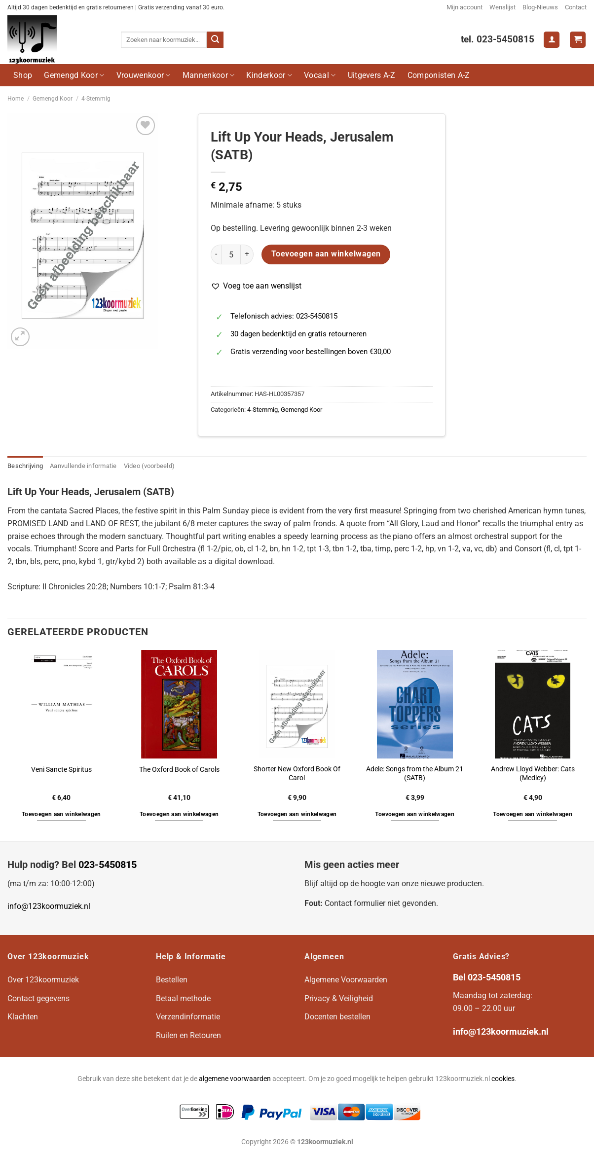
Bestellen (171, 979)
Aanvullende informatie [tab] (83, 465)
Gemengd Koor (74, 75)
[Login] (551, 40)
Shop (22, 75)
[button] (256, 286)
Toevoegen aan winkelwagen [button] (61, 814)
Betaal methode (183, 998)
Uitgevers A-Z (372, 75)
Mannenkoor (209, 75)
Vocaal (319, 75)
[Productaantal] (231, 254)
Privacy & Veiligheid (338, 998)
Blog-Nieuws (540, 7)
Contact (576, 7)
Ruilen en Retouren (188, 1035)
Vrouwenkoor (143, 75)
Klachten (22, 1016)
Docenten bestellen (337, 1016)
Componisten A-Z (439, 75)
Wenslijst (502, 7)
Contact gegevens (38, 998)
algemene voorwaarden (235, 1079)
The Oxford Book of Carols (179, 769)
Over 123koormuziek (43, 979)
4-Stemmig (96, 98)
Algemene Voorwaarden (345, 979)
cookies (503, 1079)
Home (15, 98)
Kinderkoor (269, 75)
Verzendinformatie (188, 1016)
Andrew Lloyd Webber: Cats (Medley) (533, 774)
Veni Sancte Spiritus (61, 769)
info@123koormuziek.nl (48, 906)
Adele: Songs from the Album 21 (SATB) (414, 774)
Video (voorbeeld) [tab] (149, 465)
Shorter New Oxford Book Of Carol (297, 774)
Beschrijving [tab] (25, 465)
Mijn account (464, 7)
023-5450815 (107, 864)
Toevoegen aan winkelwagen (326, 254)
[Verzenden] (215, 40)
